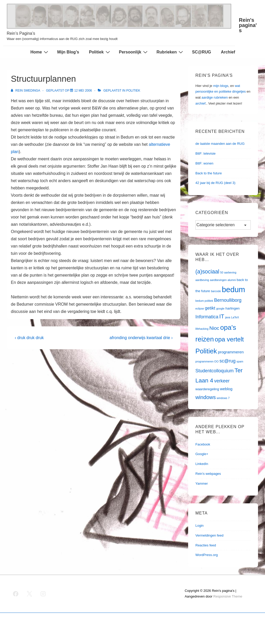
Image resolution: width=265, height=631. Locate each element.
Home (39, 52)
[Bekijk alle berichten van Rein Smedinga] (26, 90)
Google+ (201, 454)
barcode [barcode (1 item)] (216, 291)
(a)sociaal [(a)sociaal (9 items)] (207, 272)
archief (200, 103)
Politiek (100, 52)
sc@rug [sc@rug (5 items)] (227, 360)
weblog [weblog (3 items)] (226, 389)
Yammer (201, 483)
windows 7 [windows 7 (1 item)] (223, 398)
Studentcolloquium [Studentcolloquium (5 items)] (214, 370)
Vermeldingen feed (209, 535)
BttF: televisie (205, 153)
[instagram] (43, 593)
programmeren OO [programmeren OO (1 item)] (206, 361)
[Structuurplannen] (83, 90)
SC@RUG (201, 52)
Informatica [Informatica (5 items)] (206, 316)
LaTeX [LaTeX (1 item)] (235, 317)
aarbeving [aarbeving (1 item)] (230, 272)
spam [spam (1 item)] (240, 361)
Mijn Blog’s (68, 52)
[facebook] (16, 593)
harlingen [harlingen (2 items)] (232, 308)
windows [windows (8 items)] (205, 397)
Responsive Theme (227, 596)
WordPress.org (206, 555)
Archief (228, 52)
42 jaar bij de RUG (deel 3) (215, 183)
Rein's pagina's (248, 25)
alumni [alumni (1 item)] (232, 280)
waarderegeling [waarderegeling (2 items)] (207, 389)
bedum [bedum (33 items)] (233, 289)
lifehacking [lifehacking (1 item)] (201, 328)
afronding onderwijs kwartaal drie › (141, 337)
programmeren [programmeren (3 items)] (231, 352)
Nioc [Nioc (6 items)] (214, 328)
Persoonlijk (134, 52)
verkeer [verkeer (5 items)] (222, 380)
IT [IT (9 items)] (221, 316)
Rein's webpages (208, 474)
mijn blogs (221, 86)
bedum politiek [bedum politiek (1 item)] (204, 300)
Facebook (202, 444)
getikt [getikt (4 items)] (210, 308)
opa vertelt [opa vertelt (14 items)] (229, 339)
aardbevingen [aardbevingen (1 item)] (218, 280)
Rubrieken (170, 52)
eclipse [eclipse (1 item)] (199, 308)
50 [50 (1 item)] (221, 272)
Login (199, 525)
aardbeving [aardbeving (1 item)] (202, 280)
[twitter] (29, 593)
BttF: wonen (204, 163)
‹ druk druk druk (29, 337)
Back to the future (208, 173)
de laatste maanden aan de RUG (220, 144)
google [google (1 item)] (220, 308)
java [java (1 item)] (227, 317)
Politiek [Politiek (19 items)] (206, 351)
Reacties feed (205, 545)
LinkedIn (201, 464)
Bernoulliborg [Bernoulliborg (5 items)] (227, 300)
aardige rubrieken (215, 97)
